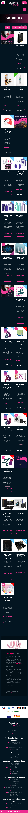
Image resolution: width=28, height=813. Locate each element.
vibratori (12, 693)
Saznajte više (15, 773)
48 (7, 27)
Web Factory (14, 733)
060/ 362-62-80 (14, 811)
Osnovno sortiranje (19, 27)
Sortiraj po (23, 25)
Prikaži (8, 25)
